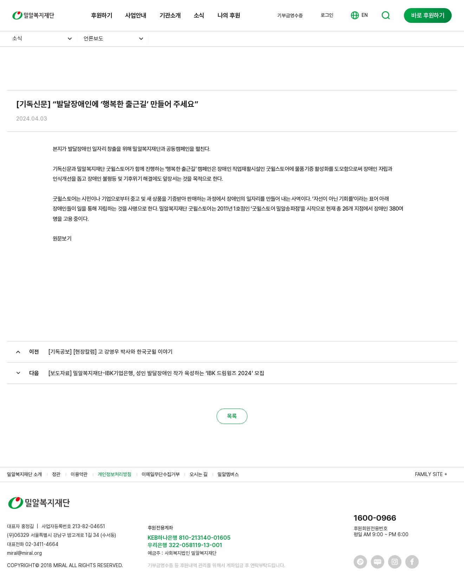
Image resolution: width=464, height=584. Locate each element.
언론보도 (93, 38)
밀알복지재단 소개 (24, 474)
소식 (199, 15)
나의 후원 (229, 15)
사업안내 (135, 15)
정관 (56, 474)
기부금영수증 (290, 15)
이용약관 (79, 474)
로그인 (327, 15)
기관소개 (170, 15)
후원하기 (101, 15)
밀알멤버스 (228, 474)
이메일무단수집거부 (161, 474)
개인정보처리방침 (114, 474)
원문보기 (62, 238)
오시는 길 (198, 474)
